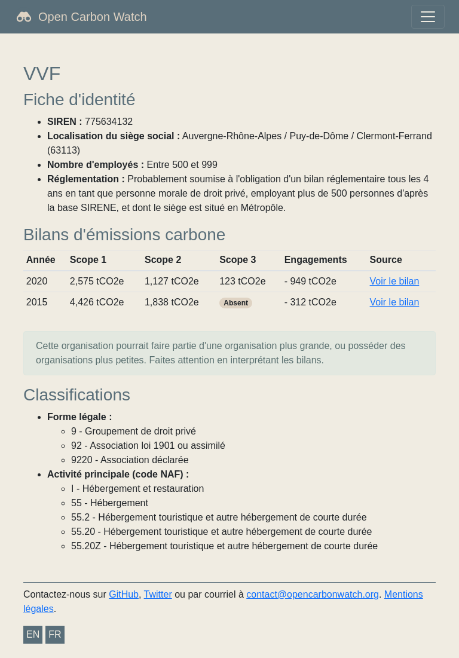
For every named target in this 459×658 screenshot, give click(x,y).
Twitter (158, 594)
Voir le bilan (395, 281)
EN (32, 634)
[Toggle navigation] (428, 17)
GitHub (124, 594)
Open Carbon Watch (92, 16)
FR (54, 634)
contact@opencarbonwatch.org (312, 594)
